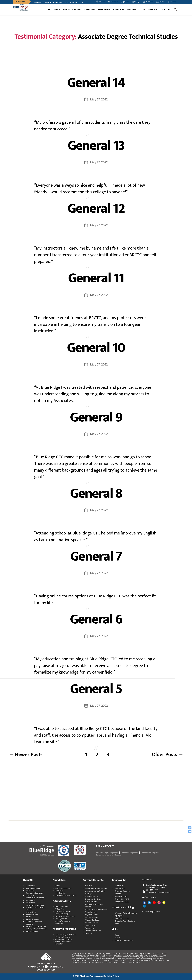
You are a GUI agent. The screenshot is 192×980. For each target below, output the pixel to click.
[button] (175, 9)
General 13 (96, 145)
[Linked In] (144, 906)
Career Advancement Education (109, 855)
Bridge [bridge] (136, 1)
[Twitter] (149, 902)
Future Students (62, 901)
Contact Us (164, 9)
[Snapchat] (164, 902)
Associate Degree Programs (107, 853)
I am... (56, 9)
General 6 (96, 619)
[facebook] (144, 902)
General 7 (96, 556)
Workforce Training (135, 9)
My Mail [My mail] (160, 1)
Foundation (118, 9)
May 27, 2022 (99, 99)
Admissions (89, 9)
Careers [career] (125, 1)
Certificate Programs (129, 853)
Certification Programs (150, 853)
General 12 (96, 208)
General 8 (96, 493)
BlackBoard (148, 1)
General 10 (96, 347)
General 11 (96, 278)
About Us (151, 9)
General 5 (96, 689)
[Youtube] (154, 902)
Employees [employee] (113, 1)
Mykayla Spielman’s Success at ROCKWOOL (63, 2)
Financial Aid (103, 9)
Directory (171, 1)
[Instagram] (159, 902)
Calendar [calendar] (100, 1)
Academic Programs (71, 9)
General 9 (96, 417)
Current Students (93, 880)
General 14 (96, 82)
